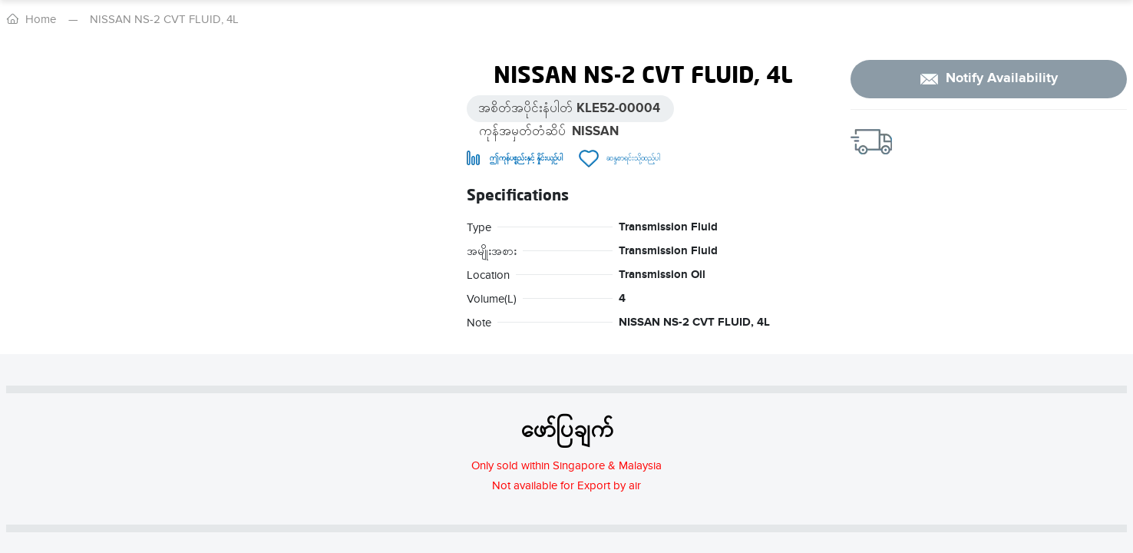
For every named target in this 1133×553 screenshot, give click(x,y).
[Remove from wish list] (619, 158)
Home (40, 19)
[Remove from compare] (515, 158)
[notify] (989, 79)
